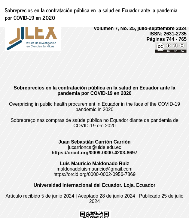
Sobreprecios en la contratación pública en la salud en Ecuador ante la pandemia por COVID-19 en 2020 (91, 13)
